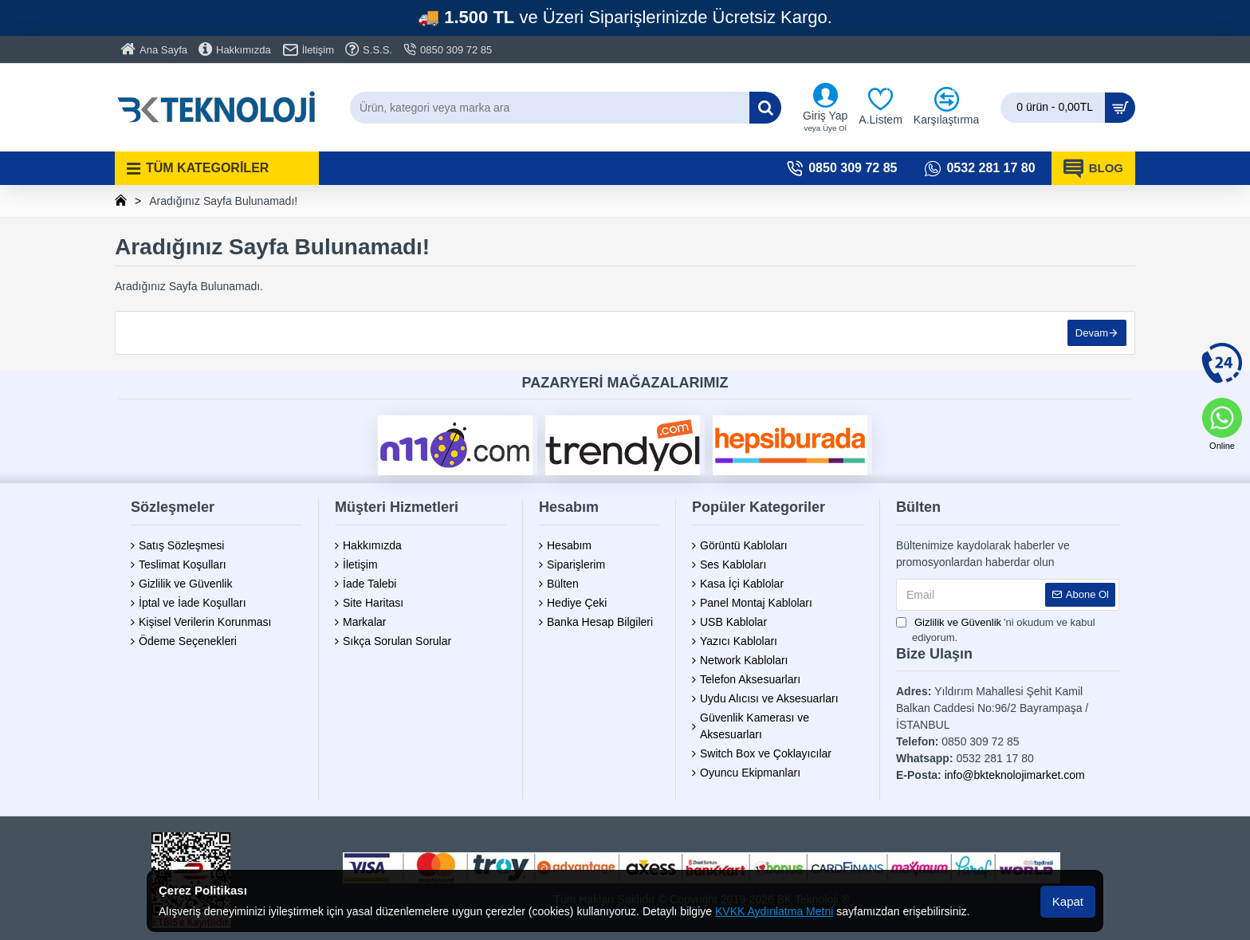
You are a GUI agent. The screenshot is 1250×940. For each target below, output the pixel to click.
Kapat (1067, 901)
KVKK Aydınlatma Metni (774, 911)
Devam (1091, 333)
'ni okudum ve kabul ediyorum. (995, 629)
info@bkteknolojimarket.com (1015, 775)
